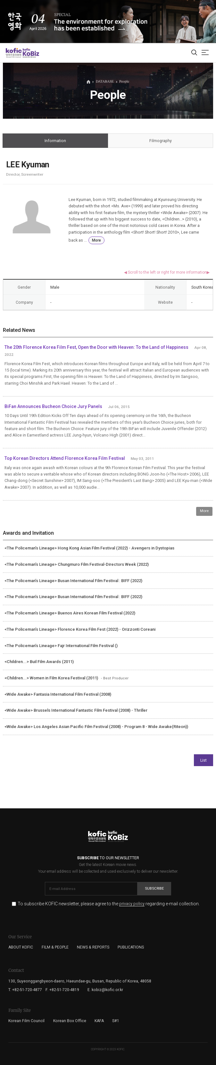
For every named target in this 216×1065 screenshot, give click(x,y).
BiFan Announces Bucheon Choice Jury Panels (53, 406)
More (96, 240)
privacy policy (132, 904)
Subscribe (154, 888)
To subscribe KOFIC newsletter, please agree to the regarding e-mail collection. (109, 903)
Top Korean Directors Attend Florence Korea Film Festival (64, 458)
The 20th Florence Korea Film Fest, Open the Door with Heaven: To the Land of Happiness (96, 347)
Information (55, 141)
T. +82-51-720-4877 (25, 990)
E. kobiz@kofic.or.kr (105, 990)
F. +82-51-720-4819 (62, 990)
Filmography (160, 141)
